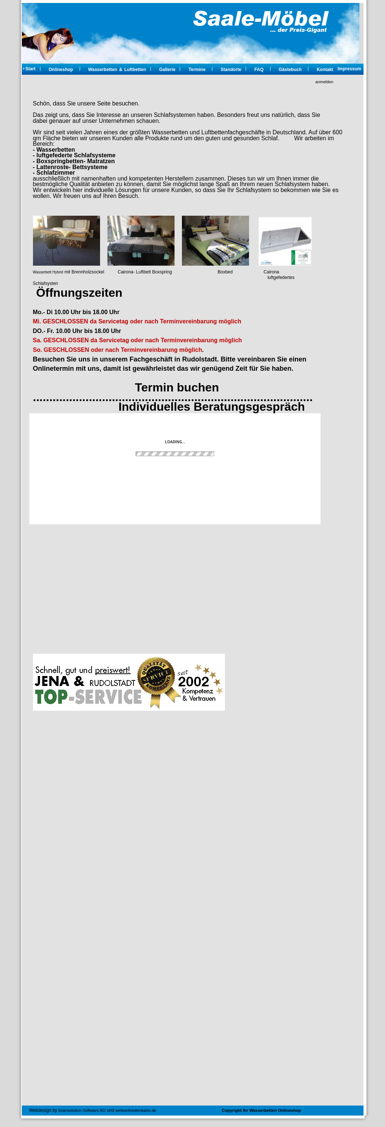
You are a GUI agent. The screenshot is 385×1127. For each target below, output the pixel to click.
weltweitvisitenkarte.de (136, 1110)
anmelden (324, 82)
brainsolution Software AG (82, 1110)
